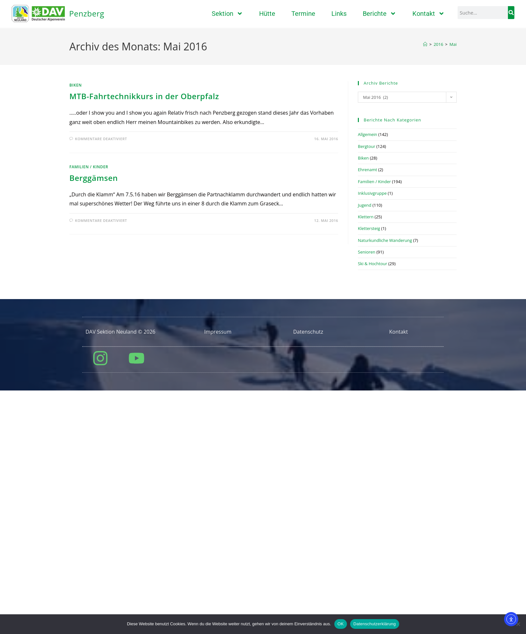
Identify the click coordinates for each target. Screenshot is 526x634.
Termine (303, 13)
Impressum (217, 494)
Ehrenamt (367, 332)
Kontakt (428, 13)
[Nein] (518, 624)
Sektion (227, 13)
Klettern (365, 379)
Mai (453, 207)
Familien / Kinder (88, 329)
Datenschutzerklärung (374, 623)
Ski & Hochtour (372, 426)
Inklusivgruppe (372, 356)
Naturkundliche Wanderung (385, 403)
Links (339, 13)
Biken (75, 247)
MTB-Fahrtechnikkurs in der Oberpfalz (144, 258)
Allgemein (367, 297)
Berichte (379, 13)
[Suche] (511, 12)
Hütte (267, 13)
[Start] (425, 207)
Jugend (364, 367)
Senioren (366, 414)
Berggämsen (93, 340)
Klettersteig (369, 391)
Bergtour (366, 309)
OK (341, 623)
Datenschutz (308, 494)
